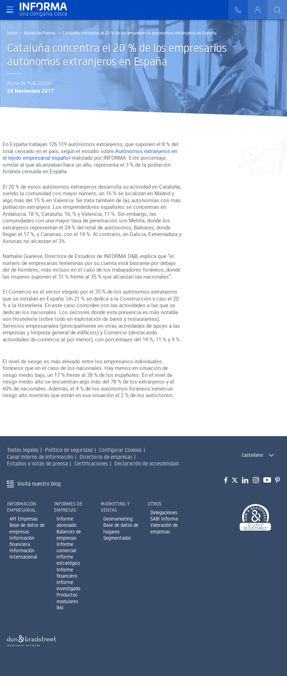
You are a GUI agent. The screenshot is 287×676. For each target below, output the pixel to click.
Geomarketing (118, 519)
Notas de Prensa (39, 33)
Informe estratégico (68, 560)
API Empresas (23, 519)
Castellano (252, 455)
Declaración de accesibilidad (146, 463)
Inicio (12, 33)
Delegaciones (163, 512)
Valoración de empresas (164, 528)
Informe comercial (66, 547)
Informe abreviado (66, 522)
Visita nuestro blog (39, 483)
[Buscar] (277, 10)
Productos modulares (67, 598)
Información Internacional (23, 553)
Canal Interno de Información (40, 457)
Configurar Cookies (120, 450)
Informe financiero (66, 573)
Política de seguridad (69, 450)
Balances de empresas (68, 535)
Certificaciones (91, 463)
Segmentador (117, 538)
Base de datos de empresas (27, 528)
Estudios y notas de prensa (37, 463)
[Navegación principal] (10, 10)
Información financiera (22, 541)
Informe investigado (68, 585)
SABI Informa (164, 519)
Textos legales (23, 450)
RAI (59, 608)
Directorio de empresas (106, 457)
